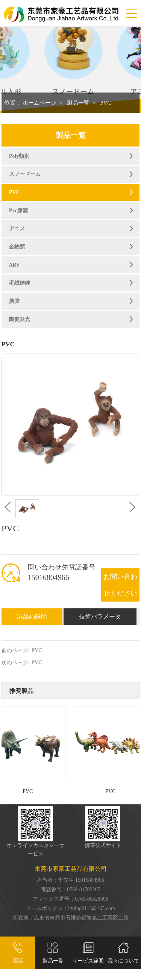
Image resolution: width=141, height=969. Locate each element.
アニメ (17, 228)
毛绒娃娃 (19, 283)
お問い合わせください (120, 585)
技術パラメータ (100, 616)
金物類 (17, 247)
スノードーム (25, 174)
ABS (14, 265)
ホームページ (39, 103)
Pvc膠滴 (18, 210)
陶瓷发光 (19, 319)
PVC (105, 103)
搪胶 (14, 301)
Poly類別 (19, 156)
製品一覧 (78, 103)
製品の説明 (32, 616)
